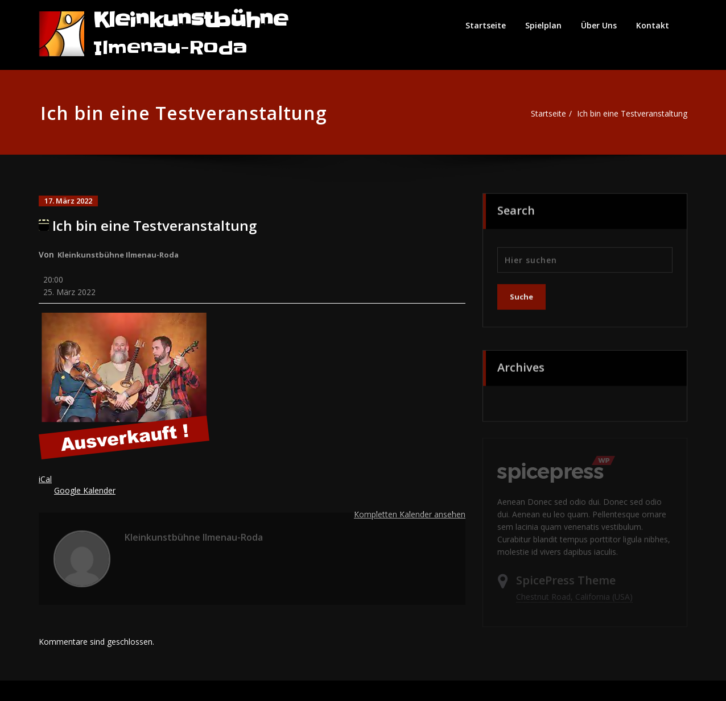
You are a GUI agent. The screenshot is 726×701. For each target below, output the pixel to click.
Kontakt (652, 25)
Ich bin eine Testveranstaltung (630, 113)
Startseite (485, 25)
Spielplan (543, 25)
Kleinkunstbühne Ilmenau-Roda (121, 253)
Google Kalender (87, 493)
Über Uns (599, 25)
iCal (45, 481)
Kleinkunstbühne (190, 20)
